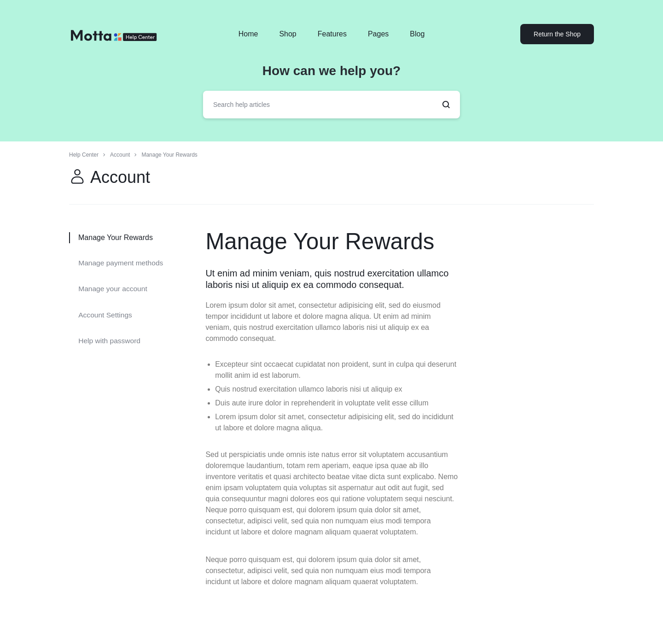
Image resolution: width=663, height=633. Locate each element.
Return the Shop (557, 34)
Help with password (110, 337)
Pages (378, 34)
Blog (417, 34)
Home (248, 34)
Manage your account (113, 287)
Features (332, 34)
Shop (287, 34)
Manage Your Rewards (331, 240)
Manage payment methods (121, 262)
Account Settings (106, 312)
